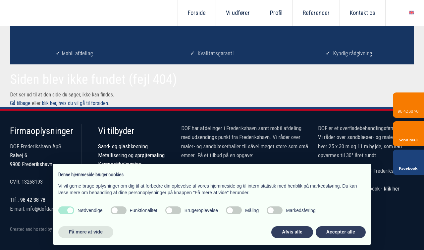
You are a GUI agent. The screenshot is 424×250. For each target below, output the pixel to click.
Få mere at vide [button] (86, 231)
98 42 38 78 (32, 199)
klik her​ (391, 188)
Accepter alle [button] (340, 231)
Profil (276, 12)
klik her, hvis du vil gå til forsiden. (75, 103)
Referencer (316, 12)
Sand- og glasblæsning (123, 146)
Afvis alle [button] (292, 231)
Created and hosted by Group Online (43, 229)
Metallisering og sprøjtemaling (131, 155)
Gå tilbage (20, 103)
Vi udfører (238, 12)
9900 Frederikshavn (31, 164)
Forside (197, 12)
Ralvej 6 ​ (18, 155)
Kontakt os (362, 12)
